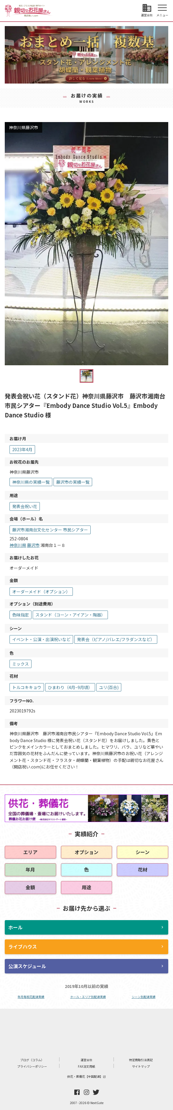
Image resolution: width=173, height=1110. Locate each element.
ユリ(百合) (109, 687)
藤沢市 (33, 545)
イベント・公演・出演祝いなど (41, 639)
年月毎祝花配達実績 (31, 996)
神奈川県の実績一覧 (31, 482)
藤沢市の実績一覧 (72, 482)
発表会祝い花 (24, 506)
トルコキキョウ (26, 687)
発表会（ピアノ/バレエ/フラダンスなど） (116, 639)
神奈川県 (18, 545)
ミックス (20, 664)
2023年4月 (22, 449)
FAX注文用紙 (86, 1066)
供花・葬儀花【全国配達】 (86, 1076)
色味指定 (20, 615)
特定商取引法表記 (141, 1060)
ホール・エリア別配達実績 (88, 996)
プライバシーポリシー (32, 1066)
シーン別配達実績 (143, 996)
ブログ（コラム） (32, 1060)
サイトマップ (141, 1066)
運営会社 (86, 1060)
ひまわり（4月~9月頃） (70, 687)
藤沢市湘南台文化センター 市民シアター (50, 530)
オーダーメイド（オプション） (41, 592)
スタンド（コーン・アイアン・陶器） (70, 615)
